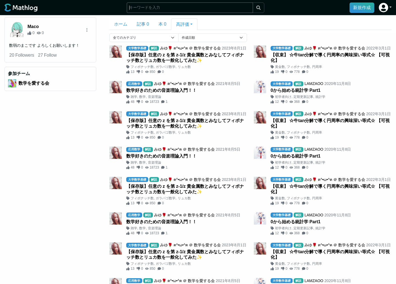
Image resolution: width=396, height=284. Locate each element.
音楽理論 (154, 97)
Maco (33, 26)
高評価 (182, 24)
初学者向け (283, 97)
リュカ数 (184, 67)
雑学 (134, 97)
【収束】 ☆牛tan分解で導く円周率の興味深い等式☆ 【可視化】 (330, 58)
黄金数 (280, 67)
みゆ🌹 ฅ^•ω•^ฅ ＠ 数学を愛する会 (190, 48)
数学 (142, 97)
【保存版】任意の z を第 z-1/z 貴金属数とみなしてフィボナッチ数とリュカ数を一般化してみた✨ (185, 58)
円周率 (317, 67)
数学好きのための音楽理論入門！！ (161, 90)
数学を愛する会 (33, 83)
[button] (385, 7)
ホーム (120, 24)
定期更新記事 (303, 97)
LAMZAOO (313, 83)
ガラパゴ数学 (165, 67)
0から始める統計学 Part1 (295, 90)
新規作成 (362, 7)
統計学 (320, 97)
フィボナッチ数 (142, 67)
